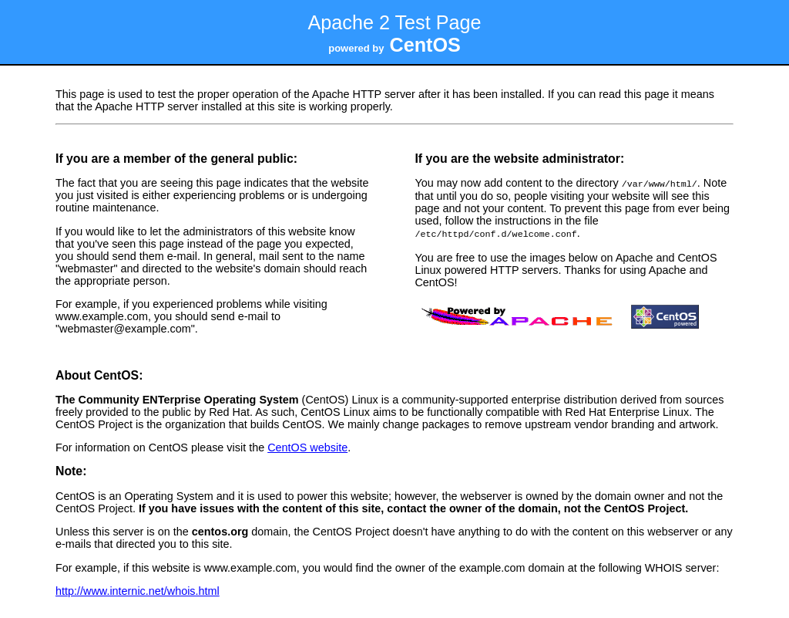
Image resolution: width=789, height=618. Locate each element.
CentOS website (307, 446)
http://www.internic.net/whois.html (137, 589)
